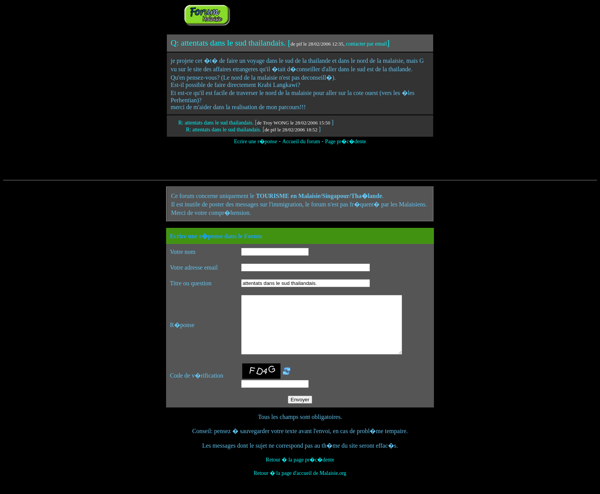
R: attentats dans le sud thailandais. (216, 123)
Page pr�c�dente (345, 141)
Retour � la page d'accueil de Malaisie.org (300, 484)
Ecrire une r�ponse (255, 141)
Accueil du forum (301, 141)
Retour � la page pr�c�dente (300, 471)
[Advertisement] (327, 14)
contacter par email (366, 44)
